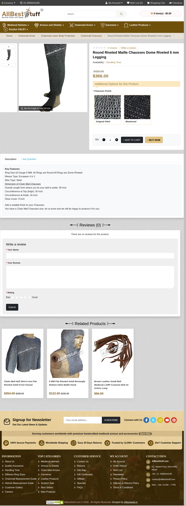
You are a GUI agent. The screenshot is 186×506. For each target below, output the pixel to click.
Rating (10, 292)
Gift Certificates (85, 474)
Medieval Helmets (15, 25)
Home (9, 36)
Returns (81, 466)
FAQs (80, 487)
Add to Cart (132, 140)
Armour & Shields (50, 466)
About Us (9, 461)
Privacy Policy (120, 479)
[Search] (121, 14)
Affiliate (81, 479)
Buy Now (153, 140)
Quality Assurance (14, 466)
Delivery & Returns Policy (126, 483)
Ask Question (28, 159)
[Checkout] (175, 3)
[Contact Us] (30, 3)
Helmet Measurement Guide (19, 483)
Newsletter (118, 474)
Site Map (81, 470)
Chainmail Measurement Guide (21, 479)
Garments (110, 25)
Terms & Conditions (123, 487)
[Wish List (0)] (135, 3)
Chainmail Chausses (91, 36)
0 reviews (112, 48)
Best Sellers (47, 487)
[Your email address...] (83, 420)
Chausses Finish (102, 91)
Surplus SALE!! (15, 29)
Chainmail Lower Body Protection (58, 36)
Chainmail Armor (82, 25)
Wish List (117, 470)
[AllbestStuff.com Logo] (22, 13)
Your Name (13, 249)
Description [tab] (10, 159)
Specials (81, 483)
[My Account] (114, 3)
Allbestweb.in (131, 502)
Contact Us (82, 461)
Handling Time (12, 470)
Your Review (13, 263)
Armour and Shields (49, 25)
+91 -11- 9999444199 (162, 474)
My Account (119, 461)
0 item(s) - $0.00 (160, 13)
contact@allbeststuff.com (163, 479)
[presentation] (165, 499)
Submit (12, 307)
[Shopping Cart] (156, 3)
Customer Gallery (14, 487)
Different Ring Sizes (15, 474)
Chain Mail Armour (50, 470)
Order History (120, 466)
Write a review (128, 48)
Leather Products (137, 25)
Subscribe (111, 420)
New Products (48, 492)
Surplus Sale (47, 483)
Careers (9, 492)
